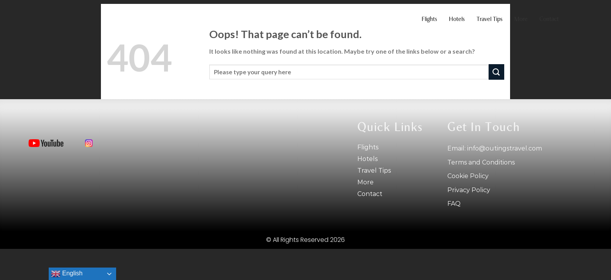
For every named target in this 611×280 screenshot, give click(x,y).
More (521, 19)
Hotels (457, 19)
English (67, 273)
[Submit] (496, 71)
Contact (549, 19)
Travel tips (490, 19)
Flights (429, 19)
